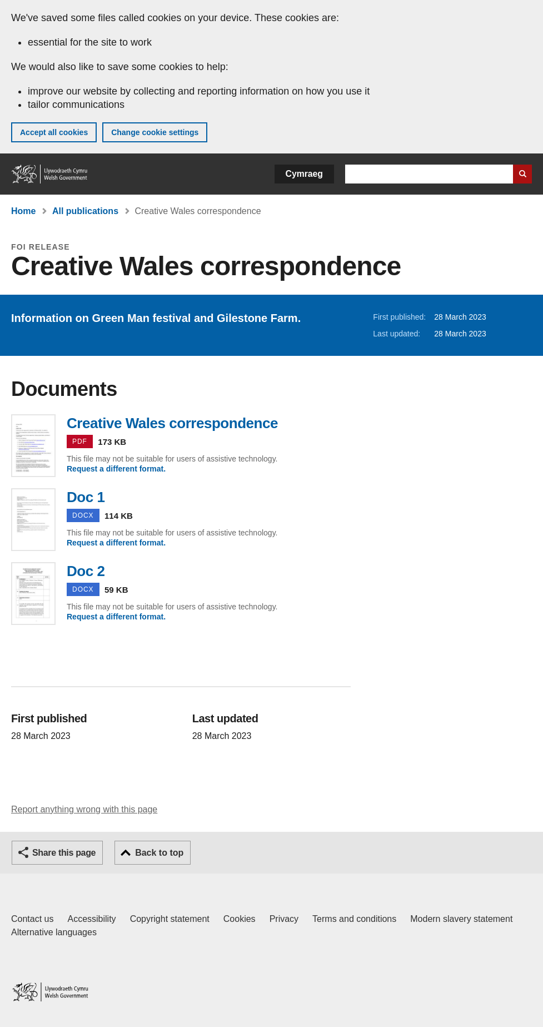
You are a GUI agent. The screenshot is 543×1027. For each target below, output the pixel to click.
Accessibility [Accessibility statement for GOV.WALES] (91, 919)
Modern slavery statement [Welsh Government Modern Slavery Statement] (461, 919)
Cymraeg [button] (304, 173)
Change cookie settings (154, 132)
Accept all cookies (54, 132)
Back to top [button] (159, 852)
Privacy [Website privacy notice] (284, 919)
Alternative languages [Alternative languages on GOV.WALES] (54, 932)
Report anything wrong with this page (84, 809)
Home (23, 211)
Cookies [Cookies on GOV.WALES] (239, 919)
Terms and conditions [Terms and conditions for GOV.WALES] (354, 919)
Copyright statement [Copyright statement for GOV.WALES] (170, 919)
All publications (85, 211)
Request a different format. (116, 468)
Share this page (64, 852)
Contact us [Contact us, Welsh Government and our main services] (32, 919)
